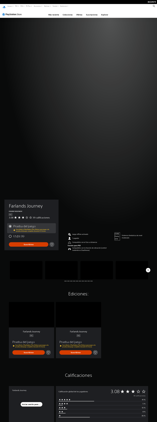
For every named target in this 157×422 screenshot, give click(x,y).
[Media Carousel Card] (26, 268)
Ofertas (79, 12)
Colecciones (68, 12)
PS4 (21, 6)
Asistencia (63, 6)
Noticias (46, 6)
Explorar (104, 12)
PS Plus (28, 6)
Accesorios (37, 6)
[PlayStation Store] (13, 12)
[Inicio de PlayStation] (4, 6)
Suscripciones (92, 12)
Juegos (9, 6)
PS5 (16, 6)
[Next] (148, 268)
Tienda (54, 6)
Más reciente (53, 12)
